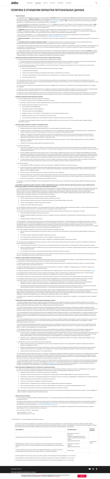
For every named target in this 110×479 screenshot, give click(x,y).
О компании (38, 3)
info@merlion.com (52, 363)
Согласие (39, 475)
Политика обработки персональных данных (23, 472)
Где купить (52, 3)
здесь (93, 270)
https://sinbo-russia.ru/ (54, 20)
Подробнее (57, 476)
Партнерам (68, 3)
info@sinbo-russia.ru (16, 469)
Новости (45, 3)
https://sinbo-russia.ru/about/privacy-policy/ (56, 36)
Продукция (29, 3)
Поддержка (60, 3)
